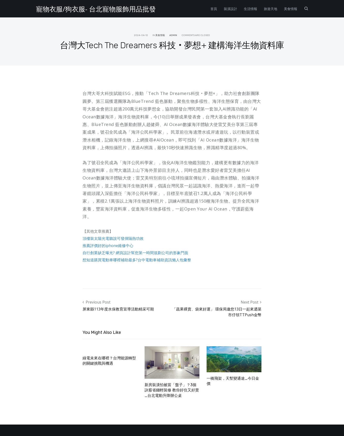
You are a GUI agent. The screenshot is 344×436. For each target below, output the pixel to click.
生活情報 (250, 8)
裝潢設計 (230, 8)
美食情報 (290, 8)
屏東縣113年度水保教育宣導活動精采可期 (118, 309)
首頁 (213, 8)
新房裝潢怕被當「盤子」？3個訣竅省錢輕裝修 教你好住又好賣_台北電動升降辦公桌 (172, 390)
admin (173, 35)
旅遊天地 (270, 8)
